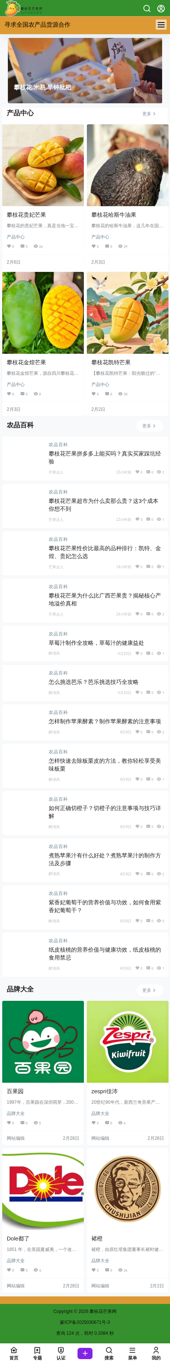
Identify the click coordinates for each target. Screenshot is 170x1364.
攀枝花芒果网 (102, 1311)
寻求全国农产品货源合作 (37, 24)
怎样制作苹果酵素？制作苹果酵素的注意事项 (105, 721)
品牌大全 (16, 1113)
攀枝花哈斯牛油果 (113, 214)
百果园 (15, 1091)
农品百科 (58, 444)
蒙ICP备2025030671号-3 (85, 1322)
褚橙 (97, 1238)
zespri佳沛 (104, 1091)
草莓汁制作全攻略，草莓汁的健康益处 (96, 643)
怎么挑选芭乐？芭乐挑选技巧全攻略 (94, 682)
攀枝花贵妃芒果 (26, 214)
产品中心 (16, 237)
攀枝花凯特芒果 (111, 362)
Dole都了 (18, 1238)
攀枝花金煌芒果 (26, 362)
